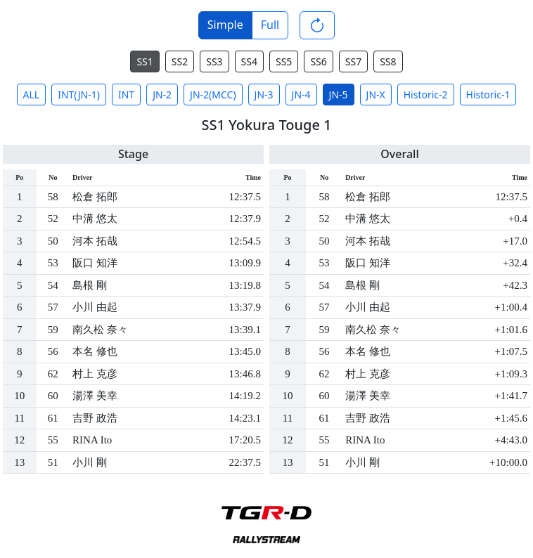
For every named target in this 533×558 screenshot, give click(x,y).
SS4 (249, 61)
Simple (225, 24)
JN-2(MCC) (213, 94)
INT (126, 94)
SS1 (144, 61)
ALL (31, 94)
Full (270, 24)
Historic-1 (488, 94)
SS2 (180, 61)
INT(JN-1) (79, 94)
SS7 (353, 61)
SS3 (214, 61)
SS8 (388, 61)
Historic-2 (426, 94)
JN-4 (301, 94)
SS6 (318, 61)
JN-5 (338, 94)
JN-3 (264, 94)
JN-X (375, 94)
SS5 (284, 61)
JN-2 (162, 94)
